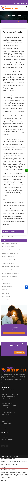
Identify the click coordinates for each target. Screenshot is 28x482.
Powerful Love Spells (7, 279)
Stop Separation (6, 296)
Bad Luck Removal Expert (8, 246)
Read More (4, 386)
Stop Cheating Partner (7, 293)
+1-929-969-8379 (6, 1)
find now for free (14, 333)
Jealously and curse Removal (8, 269)
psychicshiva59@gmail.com (21, 3)
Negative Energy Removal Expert (9, 276)
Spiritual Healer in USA (7, 236)
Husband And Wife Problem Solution (10, 266)
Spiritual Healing (6, 289)
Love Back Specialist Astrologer (9, 259)
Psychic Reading (6, 283)
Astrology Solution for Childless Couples (11, 249)
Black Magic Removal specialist (9, 243)
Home (8, 21)
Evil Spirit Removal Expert (8, 256)
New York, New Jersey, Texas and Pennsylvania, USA (11, 434)
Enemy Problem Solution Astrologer (10, 253)
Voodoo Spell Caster (6, 299)
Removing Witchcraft (7, 286)
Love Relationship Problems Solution (10, 273)
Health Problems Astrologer (8, 263)
